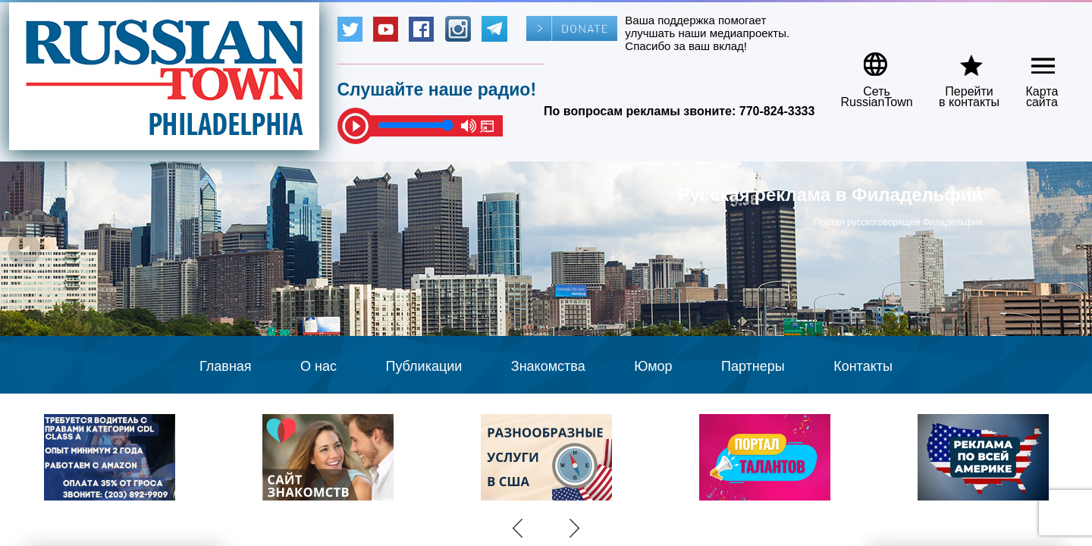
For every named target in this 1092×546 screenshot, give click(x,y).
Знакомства (548, 366)
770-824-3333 (777, 111)
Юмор (653, 366)
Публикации (423, 366)
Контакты (863, 366)
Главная (225, 366)
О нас (318, 366)
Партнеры (753, 366)
